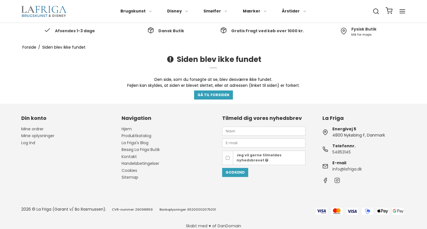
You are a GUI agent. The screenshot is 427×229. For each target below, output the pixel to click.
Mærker (255, 11)
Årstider (294, 11)
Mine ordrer (32, 129)
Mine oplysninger (37, 136)
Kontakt (129, 156)
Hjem (127, 129)
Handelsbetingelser (140, 163)
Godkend (235, 172)
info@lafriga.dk (347, 169)
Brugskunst (136, 11)
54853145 (341, 152)
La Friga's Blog (135, 143)
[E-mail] (263, 143)
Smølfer (215, 11)
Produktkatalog (136, 136)
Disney (178, 11)
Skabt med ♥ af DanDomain (213, 226)
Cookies (129, 170)
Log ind (28, 143)
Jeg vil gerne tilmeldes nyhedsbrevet (259, 158)
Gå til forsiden (213, 94)
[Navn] (263, 131)
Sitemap (130, 177)
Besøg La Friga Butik (141, 149)
